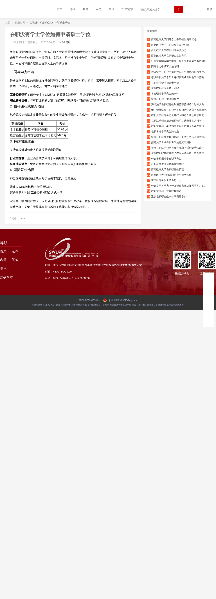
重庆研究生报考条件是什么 (166, 180)
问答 (98, 9)
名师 (85, 9)
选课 (72, 9)
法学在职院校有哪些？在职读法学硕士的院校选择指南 (181, 153)
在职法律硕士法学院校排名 (166, 191)
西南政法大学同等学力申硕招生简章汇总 (174, 39)
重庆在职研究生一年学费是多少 (168, 196)
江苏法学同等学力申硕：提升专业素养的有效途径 (179, 61)
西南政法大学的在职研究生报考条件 (171, 174)
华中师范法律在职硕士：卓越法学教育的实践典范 (179, 109)
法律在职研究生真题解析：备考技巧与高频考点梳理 (180, 137)
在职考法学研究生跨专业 (165, 131)
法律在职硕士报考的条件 (165, 99)
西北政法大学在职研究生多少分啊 (170, 44)
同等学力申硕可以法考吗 (165, 66)
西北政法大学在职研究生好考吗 (168, 55)
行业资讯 (20, 22)
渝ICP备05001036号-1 (90, 300)
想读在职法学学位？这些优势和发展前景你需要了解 (180, 77)
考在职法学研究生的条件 (165, 93)
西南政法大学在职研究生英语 (167, 169)
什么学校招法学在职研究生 (166, 158)
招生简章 (127, 9)
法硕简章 (6, 277)
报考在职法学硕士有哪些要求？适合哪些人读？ (177, 147)
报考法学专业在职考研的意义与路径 (171, 142)
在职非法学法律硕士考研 (165, 82)
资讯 (111, 9)
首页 (59, 9)
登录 (209, 9)
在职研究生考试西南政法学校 (167, 164)
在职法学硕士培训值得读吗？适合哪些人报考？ (177, 120)
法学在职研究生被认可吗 (165, 88)
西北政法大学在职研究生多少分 (168, 50)
